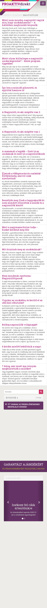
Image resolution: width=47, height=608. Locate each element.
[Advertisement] (23, 434)
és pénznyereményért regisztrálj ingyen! (23, 466)
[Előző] (7, 501)
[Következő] (40, 501)
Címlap (38, 398)
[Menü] (43, 3)
